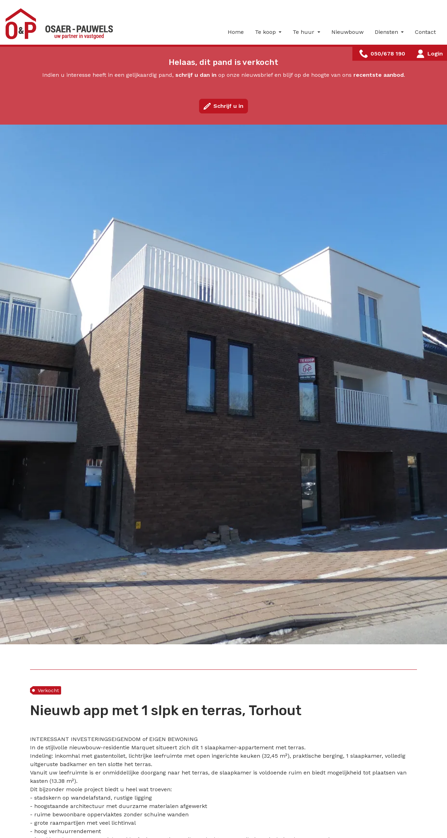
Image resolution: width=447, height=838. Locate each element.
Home (236, 32)
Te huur (304, 32)
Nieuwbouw (347, 32)
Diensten (387, 32)
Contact (425, 32)
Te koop (266, 32)
